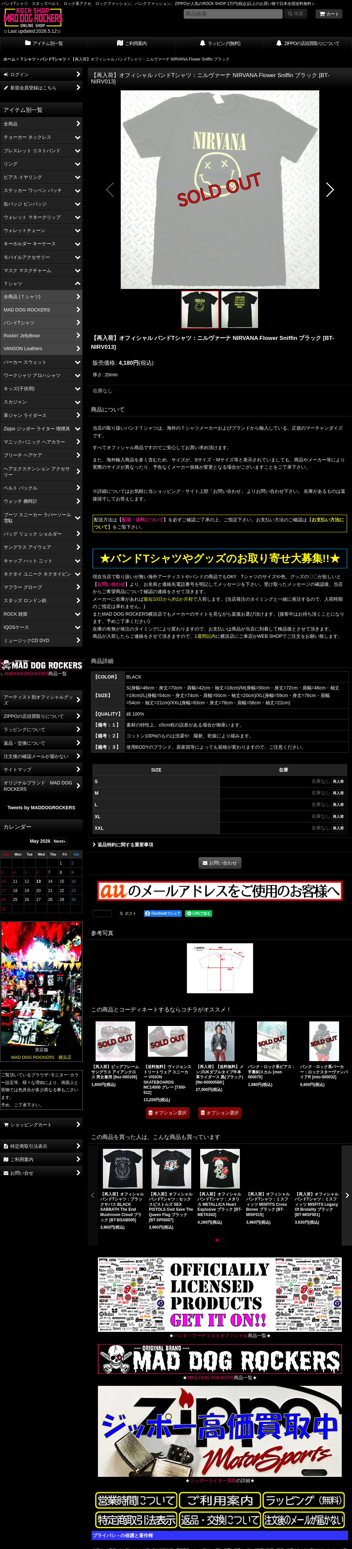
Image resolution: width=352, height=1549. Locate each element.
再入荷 (338, 781)
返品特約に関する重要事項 (123, 844)
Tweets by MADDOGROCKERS (41, 807)
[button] (110, 189)
